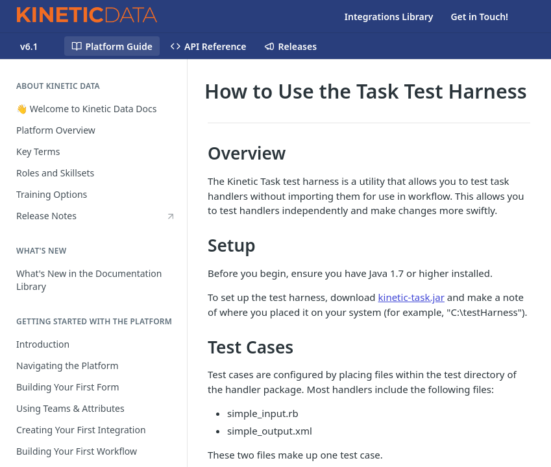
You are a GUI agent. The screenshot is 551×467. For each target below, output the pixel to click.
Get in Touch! (479, 16)
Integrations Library (389, 16)
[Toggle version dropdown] (37, 46)
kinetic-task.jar (411, 297)
